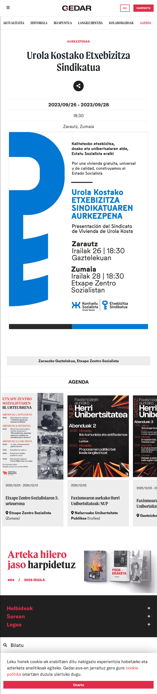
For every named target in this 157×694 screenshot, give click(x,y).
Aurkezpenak (78, 41)
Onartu (78, 685)
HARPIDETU (143, 8)
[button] (78, 608)
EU (125, 8)
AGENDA (78, 382)
